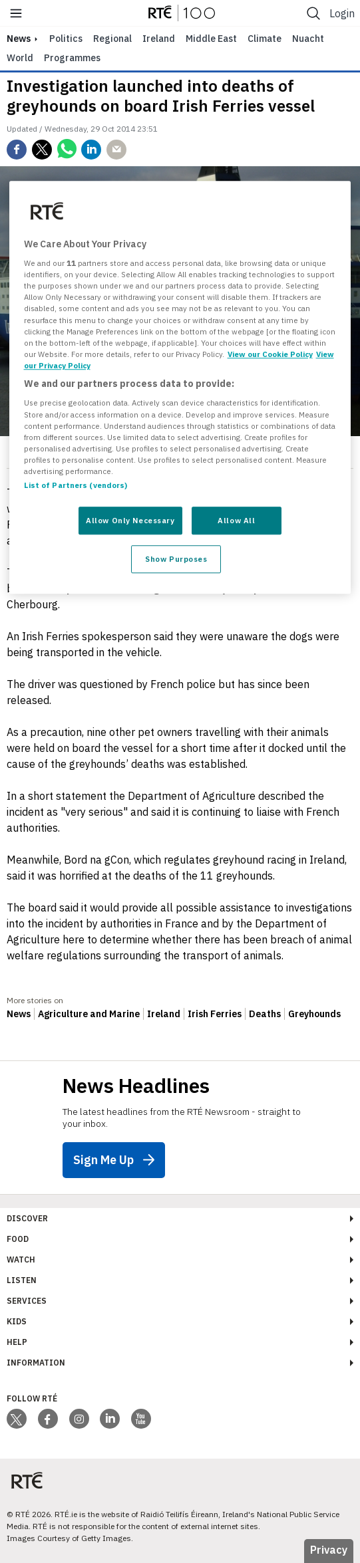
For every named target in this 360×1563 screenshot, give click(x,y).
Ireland (158, 39)
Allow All (236, 520)
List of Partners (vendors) (76, 485)
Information (36, 1363)
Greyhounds (314, 1014)
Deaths (265, 1014)
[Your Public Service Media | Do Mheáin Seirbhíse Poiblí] (27, 1481)
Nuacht (308, 39)
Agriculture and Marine (89, 1014)
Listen (22, 1280)
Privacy (328, 1549)
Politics (66, 39)
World (20, 58)
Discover (27, 1218)
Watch (21, 1259)
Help (17, 1342)
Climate (264, 39)
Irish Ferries (215, 1014)
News (19, 1014)
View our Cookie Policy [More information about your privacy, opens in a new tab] (270, 354)
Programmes (72, 58)
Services (27, 1301)
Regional (112, 39)
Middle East (211, 39)
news (19, 39)
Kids (17, 1321)
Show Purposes (176, 559)
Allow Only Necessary (130, 520)
